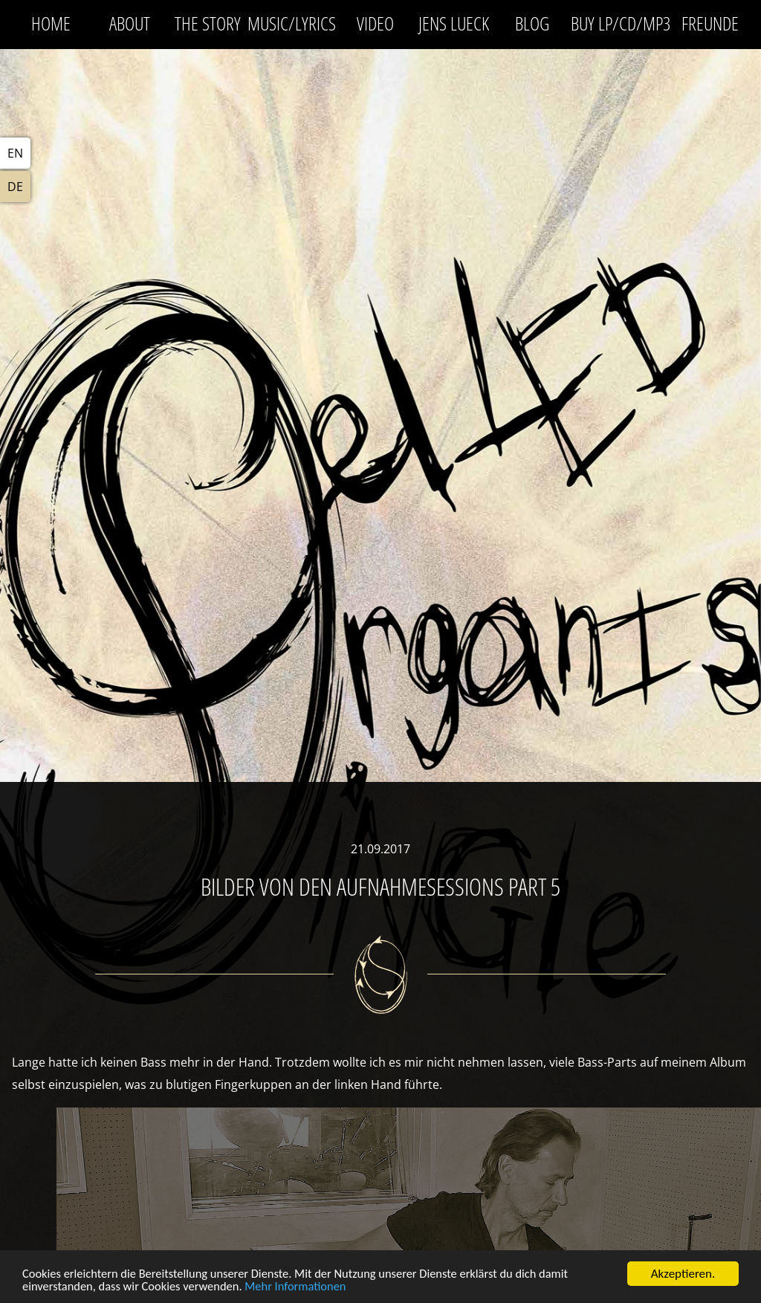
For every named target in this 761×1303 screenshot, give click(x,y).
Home (51, 23)
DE (15, 186)
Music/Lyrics (291, 23)
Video (375, 23)
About (129, 23)
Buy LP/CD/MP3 (620, 23)
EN (15, 153)
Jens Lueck (453, 23)
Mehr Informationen (305, 1289)
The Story (208, 23)
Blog (532, 23)
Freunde (710, 23)
